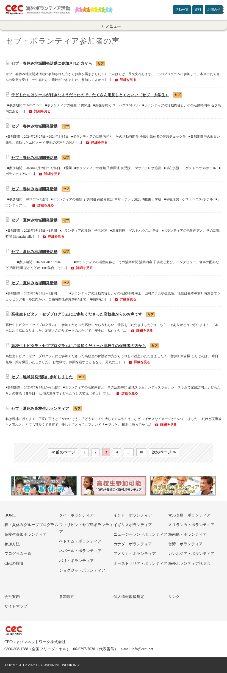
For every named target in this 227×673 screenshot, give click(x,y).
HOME (10, 515)
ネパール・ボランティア (80, 551)
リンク (174, 597)
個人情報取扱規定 (128, 597)
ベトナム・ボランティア (80, 541)
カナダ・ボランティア (132, 544)
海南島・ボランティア (187, 534)
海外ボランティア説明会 (189, 563)
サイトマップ (15, 606)
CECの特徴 (13, 563)
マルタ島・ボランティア (189, 515)
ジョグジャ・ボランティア (82, 570)
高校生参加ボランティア (25, 534)
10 (141, 452)
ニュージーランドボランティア (140, 534)
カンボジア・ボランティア (191, 554)
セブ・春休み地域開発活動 (34, 126)
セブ (101, 63)
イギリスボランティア (132, 525)
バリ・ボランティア (76, 561)
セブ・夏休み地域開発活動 (34, 220)
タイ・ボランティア (76, 515)
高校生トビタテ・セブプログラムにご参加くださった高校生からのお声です (76, 314)
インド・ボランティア (132, 515)
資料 (198, 10)
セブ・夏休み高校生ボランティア (40, 409)
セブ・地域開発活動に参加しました (42, 377)
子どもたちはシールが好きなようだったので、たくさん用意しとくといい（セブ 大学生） (90, 95)
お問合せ (213, 10)
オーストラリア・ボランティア (140, 563)
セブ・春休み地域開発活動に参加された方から (51, 63)
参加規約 (66, 597)
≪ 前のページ (63, 452)
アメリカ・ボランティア (134, 554)
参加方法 (12, 544)
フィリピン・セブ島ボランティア (86, 528)
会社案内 (12, 597)
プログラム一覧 (17, 554)
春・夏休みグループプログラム (31, 525)
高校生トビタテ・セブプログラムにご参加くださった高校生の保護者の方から (78, 346)
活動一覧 (182, 10)
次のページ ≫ (164, 452)
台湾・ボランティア (185, 544)
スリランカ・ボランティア (191, 525)
